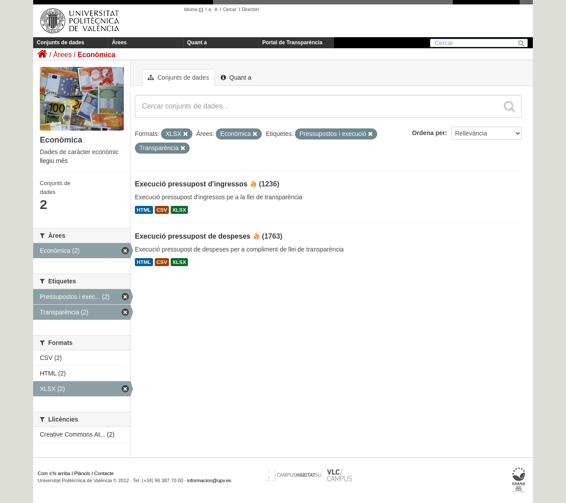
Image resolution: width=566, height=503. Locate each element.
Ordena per (428, 132)
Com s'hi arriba (54, 473)
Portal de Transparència (292, 42)
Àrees (119, 42)
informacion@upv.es (209, 480)
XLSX (179, 210)
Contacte (104, 473)
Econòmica (96, 54)
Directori (250, 9)
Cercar (230, 9)
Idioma (195, 9)
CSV (162, 210)
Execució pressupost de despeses (192, 236)
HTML (144, 210)
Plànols (82, 473)
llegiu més (54, 160)
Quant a (197, 42)
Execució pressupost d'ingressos (191, 184)
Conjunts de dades (60, 42)
